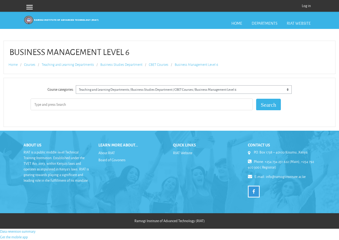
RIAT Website (299, 23)
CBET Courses (158, 64)
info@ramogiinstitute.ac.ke (286, 176)
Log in (306, 5)
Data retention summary (18, 231)
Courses (29, 64)
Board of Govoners (111, 159)
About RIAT (106, 152)
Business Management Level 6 (196, 64)
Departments (264, 23)
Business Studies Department (121, 64)
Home (236, 23)
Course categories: (61, 89)
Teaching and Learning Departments (68, 64)
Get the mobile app (14, 237)
